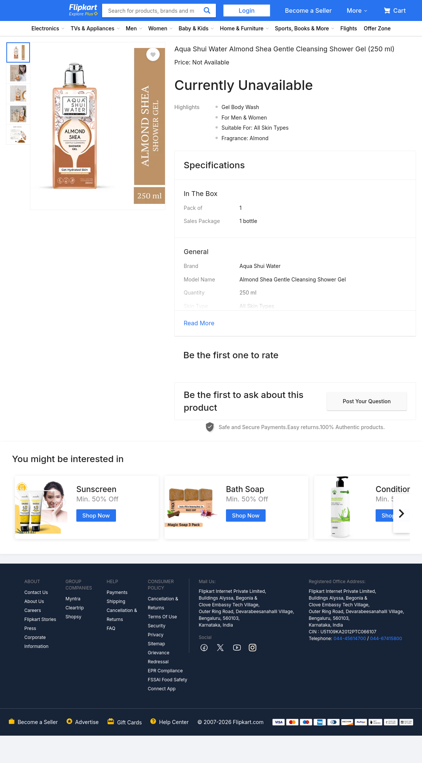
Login (247, 10)
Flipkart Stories (40, 619)
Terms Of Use (162, 616)
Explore (83, 13)
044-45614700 (349, 638)
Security (156, 625)
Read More (199, 323)
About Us (34, 601)
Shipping (116, 601)
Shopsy (73, 616)
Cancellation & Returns (122, 614)
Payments (117, 592)
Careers (32, 610)
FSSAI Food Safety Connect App (167, 684)
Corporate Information (36, 641)
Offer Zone (377, 28)
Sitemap (156, 643)
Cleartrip (74, 607)
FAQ (111, 628)
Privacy (155, 634)
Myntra (72, 598)
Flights (348, 28)
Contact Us (36, 592)
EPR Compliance (165, 670)
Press (30, 628)
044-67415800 (386, 638)
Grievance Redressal (158, 657)
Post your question (367, 401)
